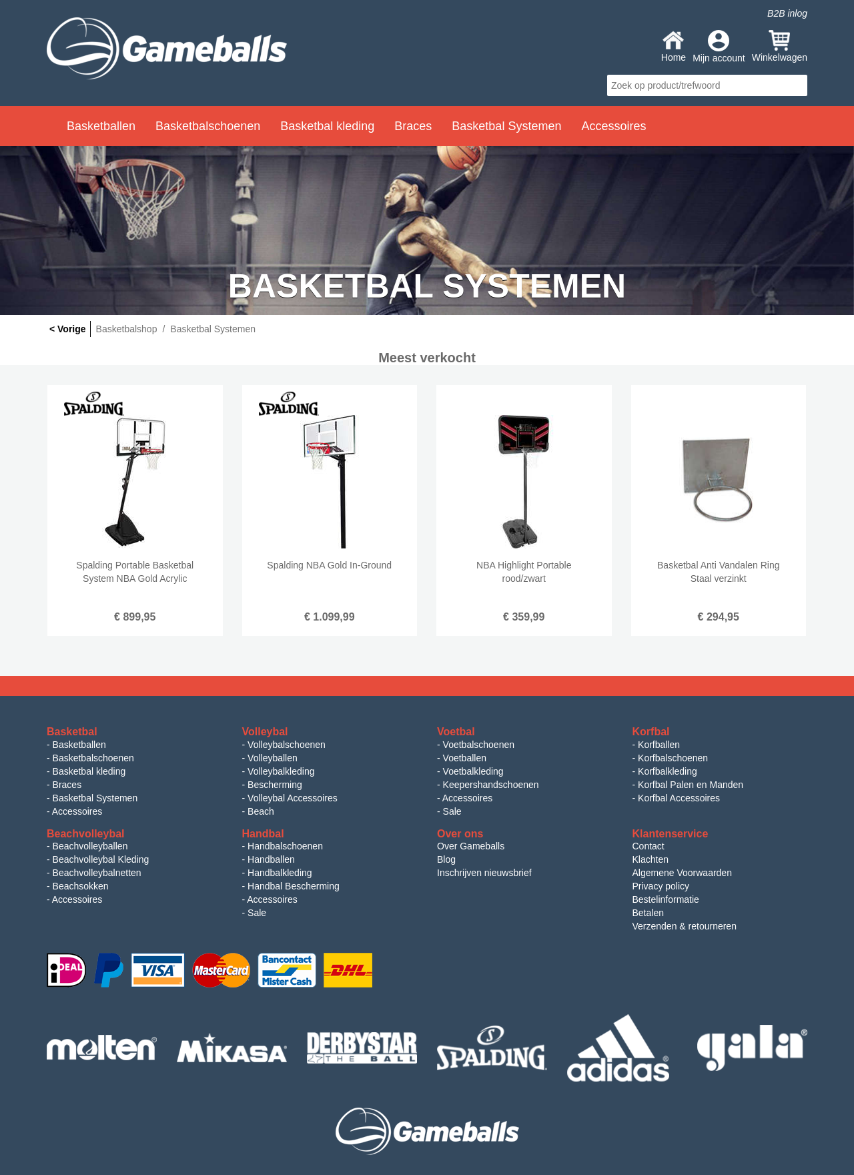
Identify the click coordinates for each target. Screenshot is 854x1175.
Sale (452, 811)
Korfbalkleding (667, 771)
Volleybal (265, 731)
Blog (446, 859)
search (795, 85)
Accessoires (77, 811)
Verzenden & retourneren (684, 926)
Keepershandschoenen (491, 784)
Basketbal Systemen (95, 798)
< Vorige (67, 329)
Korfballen (659, 744)
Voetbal (456, 731)
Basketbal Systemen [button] (506, 126)
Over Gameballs (470, 846)
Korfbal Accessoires (679, 798)
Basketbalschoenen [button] (207, 126)
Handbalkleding (280, 872)
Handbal (263, 833)
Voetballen (464, 758)
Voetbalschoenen (478, 744)
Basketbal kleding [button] (327, 126)
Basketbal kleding (89, 771)
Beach (261, 811)
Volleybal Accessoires (293, 798)
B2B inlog (787, 13)
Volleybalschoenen (287, 744)
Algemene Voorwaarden (682, 872)
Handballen (271, 859)
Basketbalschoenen (93, 758)
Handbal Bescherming (294, 886)
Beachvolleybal (86, 833)
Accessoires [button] (613, 126)
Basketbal (72, 731)
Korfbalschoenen (673, 758)
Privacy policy (661, 886)
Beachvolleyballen (90, 846)
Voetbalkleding (473, 771)
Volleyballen (273, 758)
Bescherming (275, 784)
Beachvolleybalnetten (97, 872)
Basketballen (79, 744)
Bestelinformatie (665, 899)
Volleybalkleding (281, 771)
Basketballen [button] (101, 126)
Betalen (648, 912)
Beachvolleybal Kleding (101, 859)
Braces (67, 784)
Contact (648, 846)
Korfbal (651, 731)
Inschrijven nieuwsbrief (484, 872)
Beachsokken (81, 886)
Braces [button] (413, 126)
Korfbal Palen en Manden (690, 784)
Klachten (650, 859)
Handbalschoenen (285, 846)
